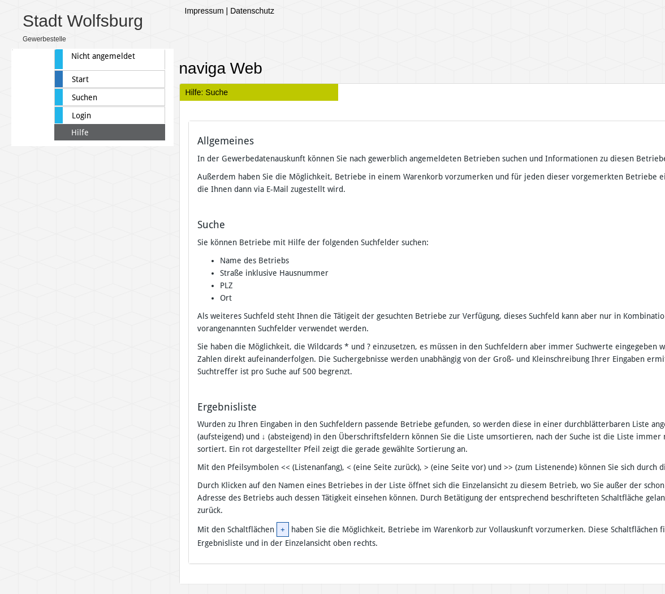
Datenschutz (252, 10)
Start (80, 79)
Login (81, 115)
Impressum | (206, 10)
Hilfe (80, 132)
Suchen (84, 97)
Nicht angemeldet (103, 56)
